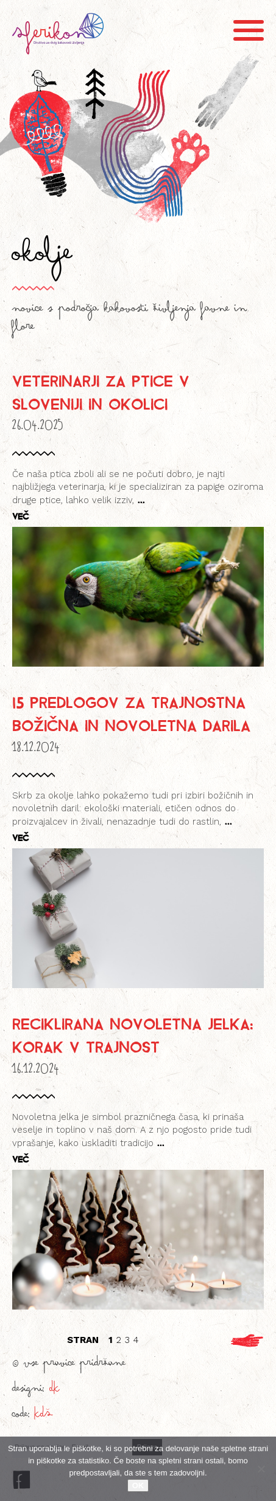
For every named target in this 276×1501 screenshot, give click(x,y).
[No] (261, 1469)
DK (54, 1391)
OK (138, 1485)
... (139, 499)
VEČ (20, 516)
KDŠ (43, 1416)
